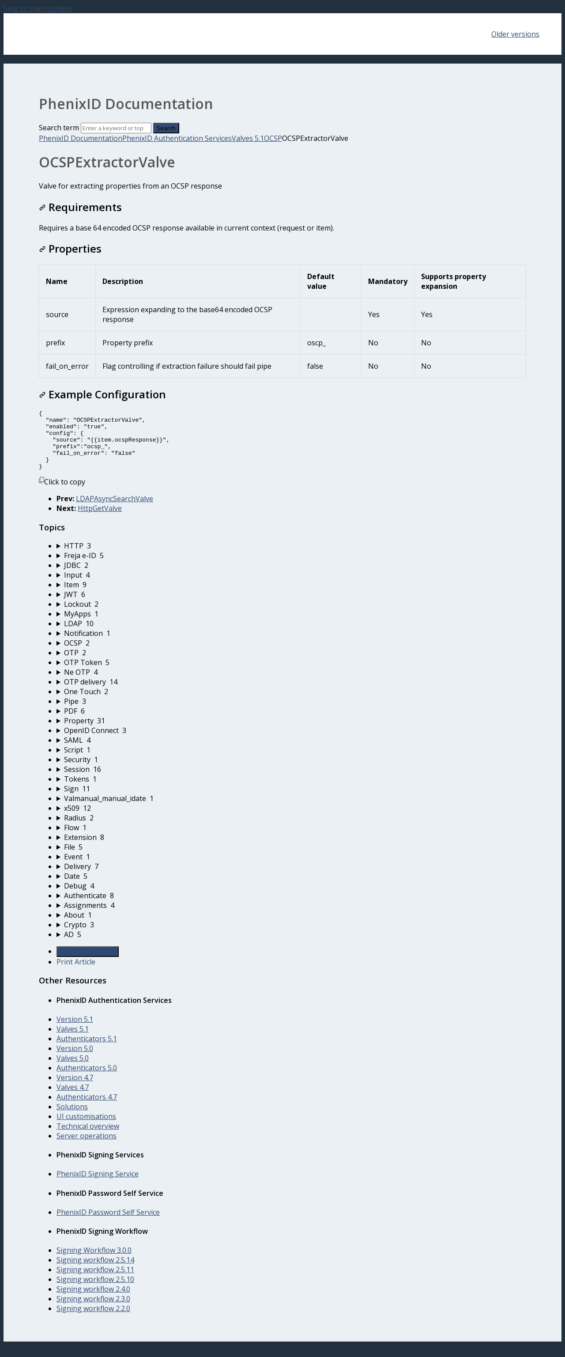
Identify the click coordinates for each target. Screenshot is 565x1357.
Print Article (75, 974)
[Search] (116, 128)
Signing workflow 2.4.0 (93, 1301)
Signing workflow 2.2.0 (93, 1320)
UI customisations (86, 1128)
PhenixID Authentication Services (177, 138)
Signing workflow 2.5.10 (95, 1291)
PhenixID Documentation (80, 138)
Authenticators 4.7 (86, 1109)
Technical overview (87, 1138)
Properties (70, 248)
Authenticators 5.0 (86, 1080)
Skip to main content (38, 8)
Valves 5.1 (248, 138)
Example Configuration (102, 394)
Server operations (86, 1148)
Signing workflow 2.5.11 (95, 1281)
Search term (59, 127)
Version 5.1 (74, 1031)
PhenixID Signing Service (97, 1186)
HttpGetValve (100, 520)
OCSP (273, 138)
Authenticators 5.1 (86, 1050)
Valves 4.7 (72, 1099)
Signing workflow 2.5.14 (95, 1272)
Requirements (80, 207)
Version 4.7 (74, 1089)
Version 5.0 (74, 1060)
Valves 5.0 (72, 1070)
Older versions (515, 34)
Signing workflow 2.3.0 (93, 1310)
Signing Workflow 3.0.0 (94, 1262)
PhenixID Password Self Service (108, 1224)
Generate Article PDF (87, 964)
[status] (282, 186)
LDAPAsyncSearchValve (114, 510)
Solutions (72, 1118)
